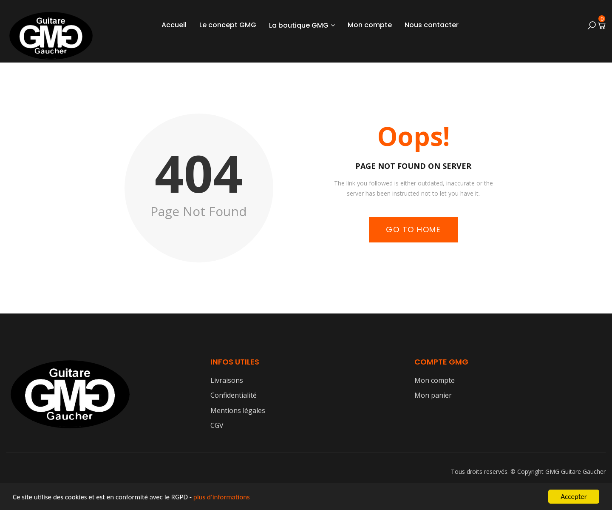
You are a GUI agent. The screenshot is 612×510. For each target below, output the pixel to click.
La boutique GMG (299, 25)
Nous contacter (432, 25)
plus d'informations (221, 497)
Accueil (174, 25)
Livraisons (226, 380)
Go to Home (413, 229)
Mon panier (433, 395)
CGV (217, 425)
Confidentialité (233, 395)
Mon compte (370, 25)
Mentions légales (237, 410)
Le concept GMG (227, 25)
